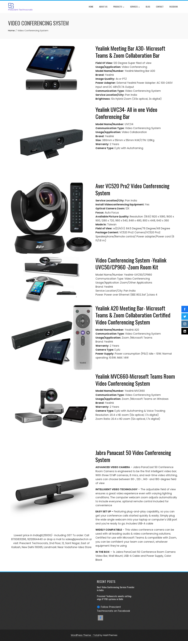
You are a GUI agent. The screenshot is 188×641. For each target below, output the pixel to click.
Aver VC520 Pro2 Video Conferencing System (132, 189)
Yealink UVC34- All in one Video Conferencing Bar (126, 113)
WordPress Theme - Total (85, 635)
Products (118, 7)
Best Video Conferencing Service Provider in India (116, 588)
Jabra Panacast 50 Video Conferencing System (133, 456)
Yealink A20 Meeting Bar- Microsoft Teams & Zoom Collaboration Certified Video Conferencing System (132, 315)
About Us (103, 6)
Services (135, 7)
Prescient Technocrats (20, 9)
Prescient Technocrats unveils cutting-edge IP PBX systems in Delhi (114, 597)
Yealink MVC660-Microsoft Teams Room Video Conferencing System (135, 379)
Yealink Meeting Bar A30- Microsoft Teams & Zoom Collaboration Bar (130, 51)
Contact (159, 6)
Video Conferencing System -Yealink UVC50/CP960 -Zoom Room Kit (130, 263)
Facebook (173, 6)
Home (91, 6)
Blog (148, 6)
